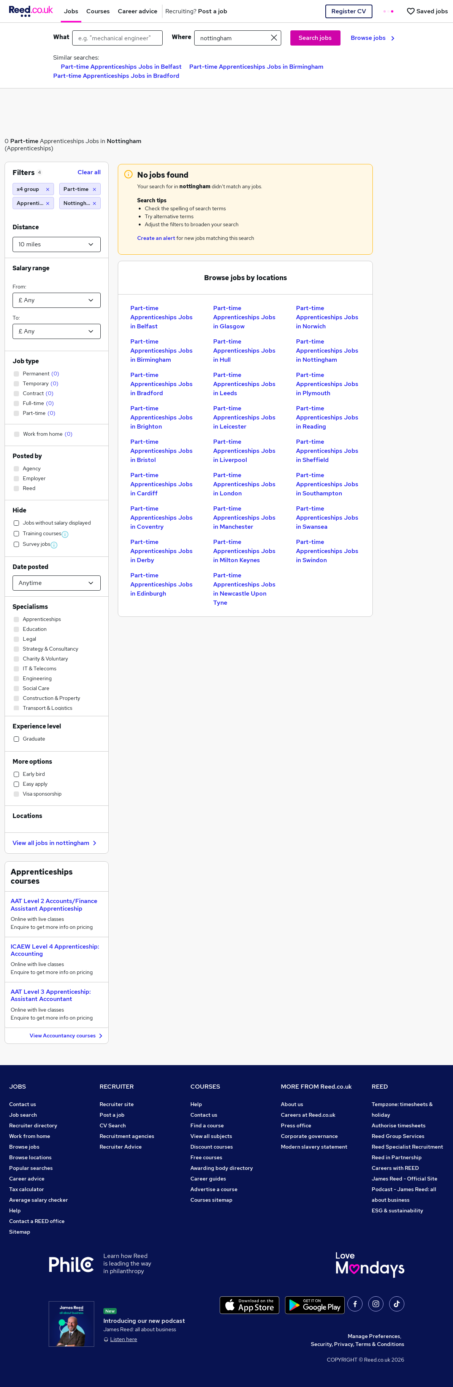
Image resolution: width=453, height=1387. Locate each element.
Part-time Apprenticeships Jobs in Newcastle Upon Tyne (244, 589)
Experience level (37, 726)
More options (32, 762)
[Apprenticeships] (33, 203)
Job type (26, 361)
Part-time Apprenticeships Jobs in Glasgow (244, 317)
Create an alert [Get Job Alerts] (156, 238)
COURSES (205, 1087)
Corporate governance (309, 1136)
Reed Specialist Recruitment (407, 1146)
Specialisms (30, 607)
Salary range (31, 268)
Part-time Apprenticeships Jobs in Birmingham (256, 67)
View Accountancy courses (67, 1036)
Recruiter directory (33, 1125)
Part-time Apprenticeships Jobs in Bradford (116, 76)
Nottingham (124, 141)
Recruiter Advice (121, 1146)
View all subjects (211, 1136)
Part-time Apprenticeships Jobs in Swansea (327, 517)
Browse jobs (372, 38)
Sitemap (19, 1231)
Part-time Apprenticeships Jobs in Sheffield (327, 451)
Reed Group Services (398, 1136)
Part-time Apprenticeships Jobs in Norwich (327, 317)
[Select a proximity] (57, 244)
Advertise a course (214, 1189)
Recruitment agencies (127, 1136)
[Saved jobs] (427, 11)
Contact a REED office (37, 1221)
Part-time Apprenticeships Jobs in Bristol (161, 451)
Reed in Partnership (397, 1157)
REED (380, 1087)
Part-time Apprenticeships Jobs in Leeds (244, 384)
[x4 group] (33, 189)
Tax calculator (26, 1189)
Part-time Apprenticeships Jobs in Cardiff (161, 484)
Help (15, 1210)
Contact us (22, 1104)
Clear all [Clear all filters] (89, 172)
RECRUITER (117, 1087)
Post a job (112, 1114)
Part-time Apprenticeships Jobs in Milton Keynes (244, 551)
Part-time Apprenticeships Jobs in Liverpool (244, 451)
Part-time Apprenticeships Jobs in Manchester (244, 517)
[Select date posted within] (57, 583)
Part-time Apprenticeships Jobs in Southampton (327, 484)
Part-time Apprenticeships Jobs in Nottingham (327, 350)
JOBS (17, 1087)
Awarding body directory (221, 1168)
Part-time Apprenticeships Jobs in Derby (161, 551)
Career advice (26, 1178)
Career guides (208, 1178)
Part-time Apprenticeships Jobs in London (244, 484)
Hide (19, 510)
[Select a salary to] (57, 331)
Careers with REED (395, 1168)
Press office (296, 1125)
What (61, 37)
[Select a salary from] (57, 300)
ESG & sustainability (397, 1210)
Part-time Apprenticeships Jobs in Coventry (161, 517)
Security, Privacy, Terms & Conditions (357, 1344)
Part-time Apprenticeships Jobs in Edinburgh (161, 584)
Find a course (207, 1125)
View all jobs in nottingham (55, 843)
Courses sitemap (211, 1199)
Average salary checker (38, 1199)
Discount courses (211, 1146)
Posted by (27, 456)
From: (19, 286)
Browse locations (30, 1157)
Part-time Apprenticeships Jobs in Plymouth (327, 384)
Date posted (30, 567)
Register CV (348, 11)
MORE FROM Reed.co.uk (316, 1087)
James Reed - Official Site (404, 1178)
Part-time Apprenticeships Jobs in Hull (244, 350)
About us (292, 1104)
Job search (23, 1114)
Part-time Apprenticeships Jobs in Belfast (121, 67)
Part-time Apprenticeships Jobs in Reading (327, 417)
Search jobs (315, 38)
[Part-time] (80, 189)
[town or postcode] (237, 38)
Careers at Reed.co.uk (308, 1114)
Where (181, 37)
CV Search (113, 1125)
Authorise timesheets (399, 1125)
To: (16, 317)
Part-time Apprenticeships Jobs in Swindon (327, 551)
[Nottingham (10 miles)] (80, 203)
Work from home (29, 1136)
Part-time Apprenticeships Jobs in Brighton (161, 417)
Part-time (24, 141)
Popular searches (31, 1168)
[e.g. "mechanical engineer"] (117, 38)
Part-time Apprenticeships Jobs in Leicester (244, 417)
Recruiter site (117, 1104)
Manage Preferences (374, 1336)
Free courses (206, 1157)
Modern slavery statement (314, 1146)
